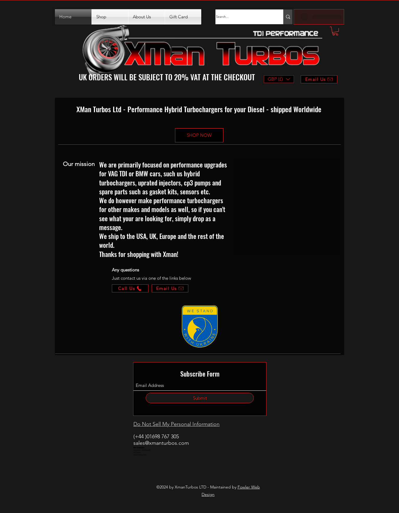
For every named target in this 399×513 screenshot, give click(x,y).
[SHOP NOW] (199, 135)
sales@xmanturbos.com (161, 443)
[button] (335, 31)
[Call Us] (130, 288)
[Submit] (200, 398)
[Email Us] (170, 288)
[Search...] (243, 16)
